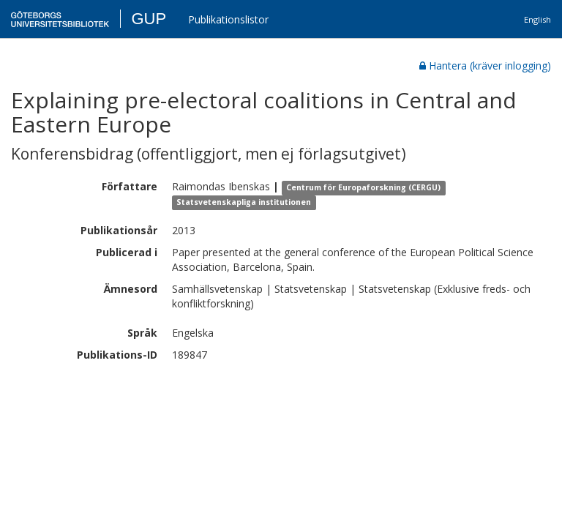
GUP (148, 19)
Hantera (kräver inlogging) (485, 65)
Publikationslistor (228, 19)
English (537, 19)
